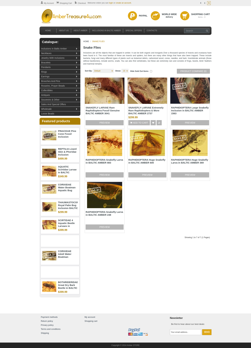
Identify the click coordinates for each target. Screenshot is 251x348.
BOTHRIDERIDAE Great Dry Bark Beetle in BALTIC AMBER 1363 (68, 286)
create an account (123, 3)
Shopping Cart (64, 3)
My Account (47, 3)
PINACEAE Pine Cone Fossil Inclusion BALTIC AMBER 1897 (67, 137)
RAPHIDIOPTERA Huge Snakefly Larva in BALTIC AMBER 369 (189, 161)
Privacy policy (47, 325)
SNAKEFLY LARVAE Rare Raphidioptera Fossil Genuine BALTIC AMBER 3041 (103, 110)
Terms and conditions (51, 329)
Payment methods (49, 317)
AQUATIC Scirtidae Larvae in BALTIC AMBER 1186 (67, 171)
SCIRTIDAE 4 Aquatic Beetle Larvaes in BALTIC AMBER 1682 (67, 226)
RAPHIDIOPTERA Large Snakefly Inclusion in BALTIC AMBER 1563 (190, 110)
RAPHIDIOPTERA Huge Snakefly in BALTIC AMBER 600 (146, 161)
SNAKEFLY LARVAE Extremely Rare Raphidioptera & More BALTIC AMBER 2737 (146, 110)
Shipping (45, 333)
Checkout (80, 3)
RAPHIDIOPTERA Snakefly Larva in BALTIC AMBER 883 (104, 161)
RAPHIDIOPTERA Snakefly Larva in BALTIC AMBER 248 (104, 213)
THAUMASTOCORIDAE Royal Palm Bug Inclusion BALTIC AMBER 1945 (71, 206)
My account (90, 317)
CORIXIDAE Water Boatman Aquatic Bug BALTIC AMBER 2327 (67, 190)
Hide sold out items (139, 71)
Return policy (47, 321)
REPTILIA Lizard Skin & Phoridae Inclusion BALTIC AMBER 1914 (67, 155)
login (111, 3)
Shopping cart (91, 321)
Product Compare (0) (193, 71)
